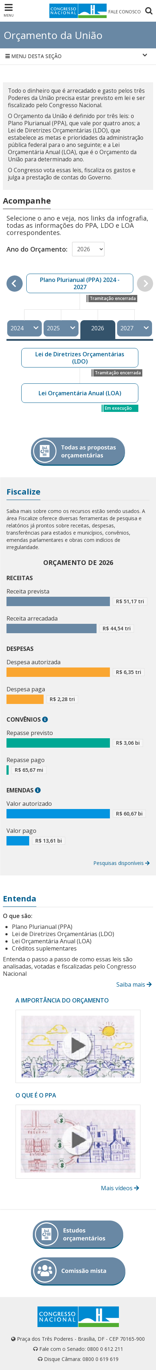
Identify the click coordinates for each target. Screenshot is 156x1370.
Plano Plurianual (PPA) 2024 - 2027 (80, 283)
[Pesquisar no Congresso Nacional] (148, 12)
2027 (134, 328)
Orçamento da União (53, 35)
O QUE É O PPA (35, 1095)
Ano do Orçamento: (36, 249)
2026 (97, 328)
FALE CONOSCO (124, 12)
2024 (24, 328)
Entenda (19, 898)
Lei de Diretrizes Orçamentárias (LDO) (79, 357)
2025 (61, 328)
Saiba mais (134, 984)
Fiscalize (23, 491)
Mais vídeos (121, 1188)
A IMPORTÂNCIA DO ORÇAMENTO (62, 1000)
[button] (45, 719)
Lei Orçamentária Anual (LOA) (80, 393)
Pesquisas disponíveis (121, 863)
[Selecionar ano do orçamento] (88, 249)
